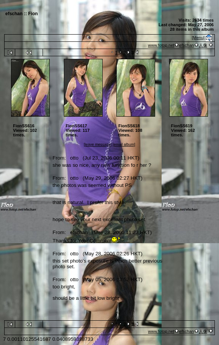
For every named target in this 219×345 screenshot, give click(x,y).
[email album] (124, 144)
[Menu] (198, 37)
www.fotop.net (161, 45)
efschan (186, 45)
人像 (203, 45)
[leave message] (97, 144)
